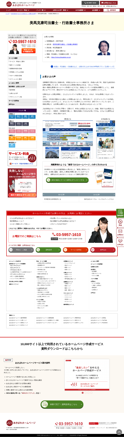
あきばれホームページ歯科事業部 (18, 318)
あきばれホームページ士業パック (18, 320)
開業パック (25, 116)
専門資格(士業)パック (70, 278)
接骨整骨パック (18, 138)
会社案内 (92, 427)
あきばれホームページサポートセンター (46, 322)
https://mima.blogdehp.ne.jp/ (61, 57)
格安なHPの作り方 (15, 267)
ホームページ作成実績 (96, 264)
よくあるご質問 (14, 83)
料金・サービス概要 (41, 261)
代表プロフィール (96, 273)
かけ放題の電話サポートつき (45, 278)
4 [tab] (91, 393)
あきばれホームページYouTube (99, 320)
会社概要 (94, 271)
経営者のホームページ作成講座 (17, 263)
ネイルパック (32, 131)
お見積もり (95, 289)
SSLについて (41, 308)
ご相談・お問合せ (96, 285)
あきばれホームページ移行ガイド (72, 320)
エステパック (12, 131)
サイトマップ (100, 427)
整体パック (12, 138)
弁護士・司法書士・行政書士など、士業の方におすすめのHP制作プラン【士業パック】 (84, 66)
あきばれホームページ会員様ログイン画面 (47, 320)
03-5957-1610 (90, 3)
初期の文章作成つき (43, 274)
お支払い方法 (41, 303)
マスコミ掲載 (95, 275)
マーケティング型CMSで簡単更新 (46, 267)
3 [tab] (88, 393)
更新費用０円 (41, 265)
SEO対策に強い (42, 269)
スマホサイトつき (42, 271)
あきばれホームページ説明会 (98, 318)
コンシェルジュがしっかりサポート (47, 281)
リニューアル (12, 116)
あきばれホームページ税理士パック (18, 322)
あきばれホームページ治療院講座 (45, 318)
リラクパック (18, 131)
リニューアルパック (70, 263)
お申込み (93, 292)
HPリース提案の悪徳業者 (17, 276)
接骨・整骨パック (69, 290)
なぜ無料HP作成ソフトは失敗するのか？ (21, 272)
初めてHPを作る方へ (15, 265)
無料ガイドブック (14, 284)
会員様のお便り (95, 266)
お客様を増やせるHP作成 (44, 263)
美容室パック (25, 131)
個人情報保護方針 (111, 427)
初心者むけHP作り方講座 (15, 281)
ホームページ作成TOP (15, 261)
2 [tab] (86, 393)
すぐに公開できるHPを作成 (45, 294)
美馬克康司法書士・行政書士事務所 (65, 44)
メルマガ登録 (94, 278)
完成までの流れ (42, 301)
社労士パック (18, 124)
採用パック (32, 116)
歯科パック (12, 145)
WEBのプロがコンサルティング (46, 283)
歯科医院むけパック (69, 304)
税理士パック (12, 124)
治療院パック (32, 138)
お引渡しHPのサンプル (44, 296)
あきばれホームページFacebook (99, 322)
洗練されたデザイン (43, 290)
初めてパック (18, 116)
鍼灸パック (25, 138)
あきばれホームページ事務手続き (72, 318)
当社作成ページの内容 (43, 292)
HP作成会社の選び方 (15, 270)
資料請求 (94, 287)
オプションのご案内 (43, 305)
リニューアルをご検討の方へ (17, 278)
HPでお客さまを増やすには (17, 274)
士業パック (25, 124)
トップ (8, 10)
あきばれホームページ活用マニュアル (73, 322)
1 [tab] (83, 393)
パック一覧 (22, 110)
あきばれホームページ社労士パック (18, 325)
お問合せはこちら (108, 3)
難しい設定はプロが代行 (44, 285)
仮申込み (12, 104)
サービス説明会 (14, 100)
